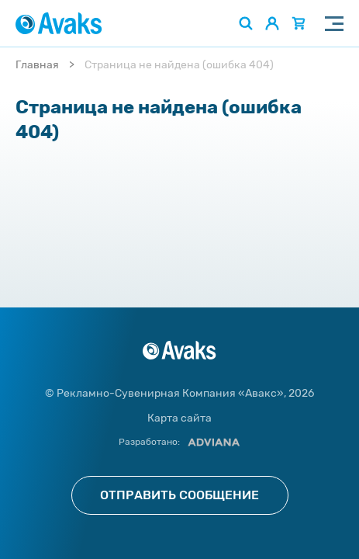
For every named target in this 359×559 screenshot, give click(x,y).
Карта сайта (179, 418)
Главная (37, 64)
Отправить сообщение (179, 495)
